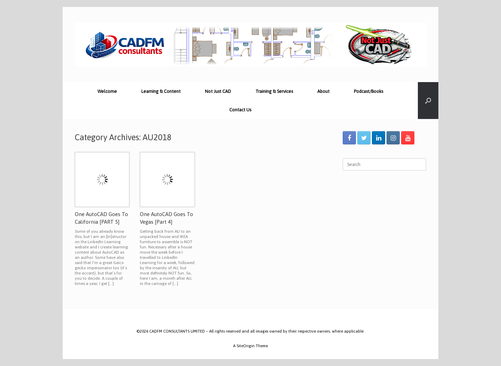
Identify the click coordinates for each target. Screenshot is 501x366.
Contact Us (240, 109)
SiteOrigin (246, 345)
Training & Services (274, 91)
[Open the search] (428, 100)
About (323, 91)
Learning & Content (161, 91)
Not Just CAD (218, 91)
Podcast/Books (368, 91)
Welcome (107, 91)
